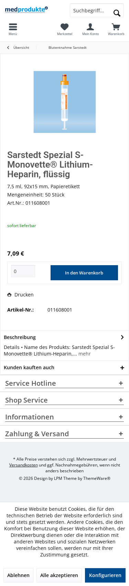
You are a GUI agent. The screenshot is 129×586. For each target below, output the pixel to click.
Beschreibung (20, 337)
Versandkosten (23, 465)
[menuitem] (116, 29)
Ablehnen (18, 575)
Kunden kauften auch (29, 367)
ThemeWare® (96, 478)
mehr (84, 353)
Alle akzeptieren (59, 575)
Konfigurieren (105, 575)
